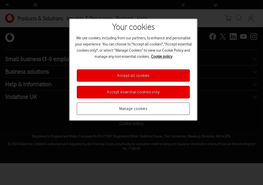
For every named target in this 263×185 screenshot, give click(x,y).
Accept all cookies (133, 75)
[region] (133, 69)
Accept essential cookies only (133, 92)
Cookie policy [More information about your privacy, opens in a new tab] (161, 56)
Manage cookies (133, 108)
